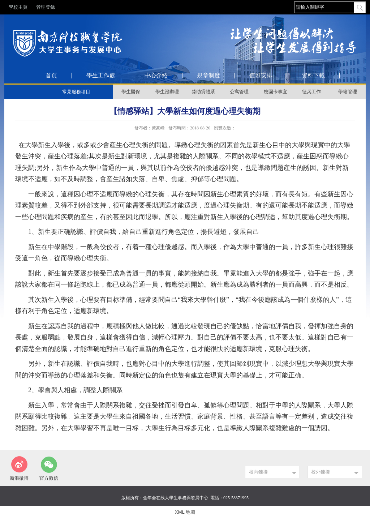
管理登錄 (45, 7)
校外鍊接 (320, 472)
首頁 (51, 75)
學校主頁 (18, 7)
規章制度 (208, 75)
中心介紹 (156, 75)
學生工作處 (100, 75)
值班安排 (260, 75)
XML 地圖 (185, 512)
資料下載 (313, 75)
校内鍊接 (258, 472)
